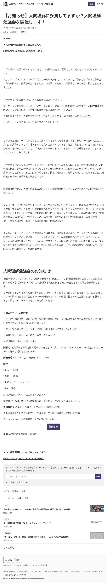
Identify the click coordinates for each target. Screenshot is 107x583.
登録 (91, 4)
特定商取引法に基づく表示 (58, 571)
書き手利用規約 (9, 571)
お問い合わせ (75, 571)
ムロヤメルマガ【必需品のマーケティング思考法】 (31, 4)
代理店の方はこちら (10, 575)
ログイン (100, 4)
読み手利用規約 (22, 571)
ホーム (11, 498)
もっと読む (8, 547)
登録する (53, 426)
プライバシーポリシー (38, 571)
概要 (27, 498)
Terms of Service (33, 579)
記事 (19, 498)
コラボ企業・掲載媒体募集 (92, 571)
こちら (25, 482)
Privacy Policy (18, 579)
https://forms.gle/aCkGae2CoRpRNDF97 (23, 51)
